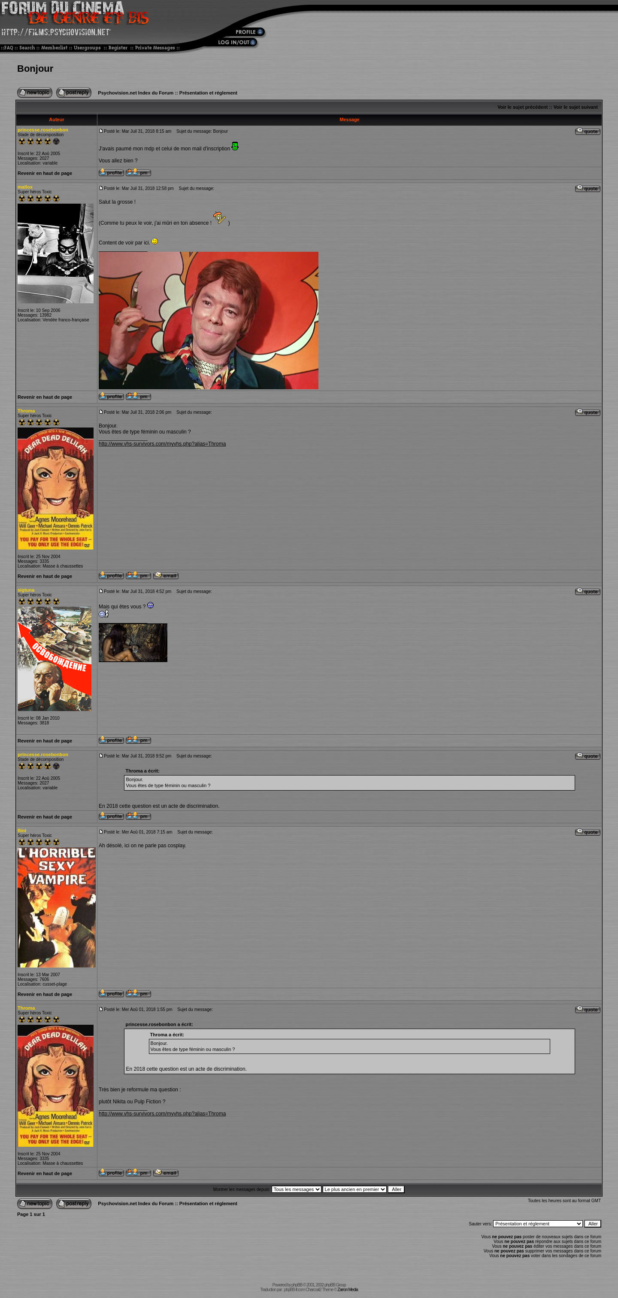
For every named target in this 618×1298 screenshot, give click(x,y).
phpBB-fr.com (294, 1289)
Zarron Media (347, 1289)
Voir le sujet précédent (522, 107)
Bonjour (35, 68)
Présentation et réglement (208, 92)
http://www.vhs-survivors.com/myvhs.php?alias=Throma (162, 444)
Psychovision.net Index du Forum (135, 92)
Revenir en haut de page (45, 173)
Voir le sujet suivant (576, 107)
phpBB (296, 1285)
